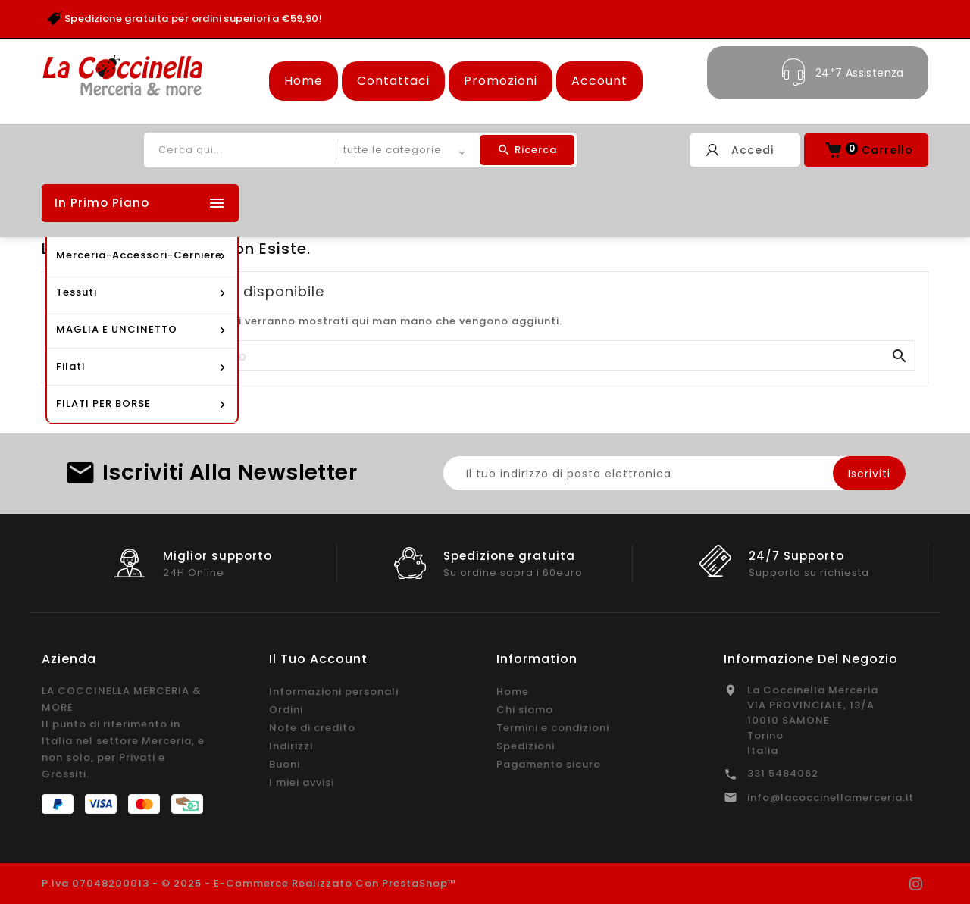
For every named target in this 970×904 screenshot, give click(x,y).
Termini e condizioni (552, 728)
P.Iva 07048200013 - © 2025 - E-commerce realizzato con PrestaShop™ (249, 883)
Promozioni (500, 80)
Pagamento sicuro (548, 764)
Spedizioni (525, 746)
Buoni (284, 764)
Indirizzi (291, 746)
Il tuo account (318, 659)
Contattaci (393, 80)
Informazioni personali (334, 691)
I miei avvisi (301, 782)
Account (599, 80)
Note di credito (312, 728)
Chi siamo (524, 709)
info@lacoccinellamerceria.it (830, 797)
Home (303, 80)
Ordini (286, 709)
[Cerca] (485, 356)
